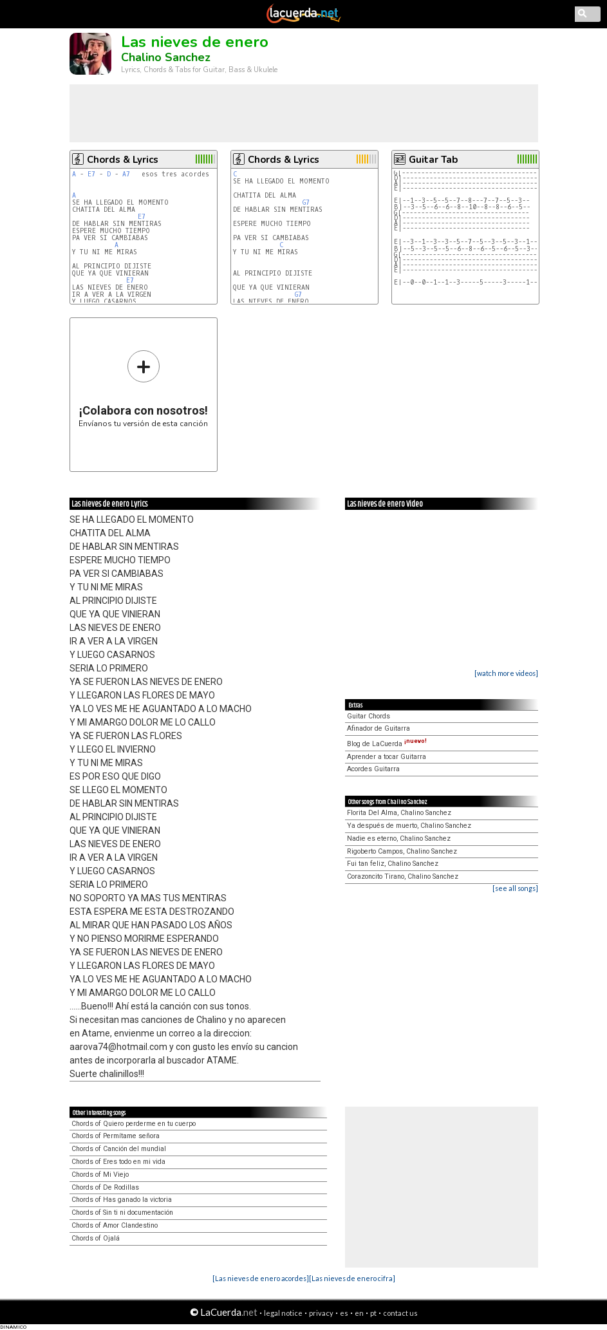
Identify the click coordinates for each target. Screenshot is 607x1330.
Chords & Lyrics (122, 159)
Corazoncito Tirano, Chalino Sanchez (402, 876)
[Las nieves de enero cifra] (352, 1278)
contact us (400, 1313)
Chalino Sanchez (165, 57)
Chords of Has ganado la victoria (121, 1199)
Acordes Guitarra (373, 769)
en (359, 1313)
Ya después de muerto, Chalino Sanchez (409, 825)
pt (373, 1313)
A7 (126, 174)
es (344, 1313)
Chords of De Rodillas (105, 1187)
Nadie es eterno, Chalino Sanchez (399, 838)
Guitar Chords (368, 716)
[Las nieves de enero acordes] (260, 1278)
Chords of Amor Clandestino (114, 1225)
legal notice (283, 1313)
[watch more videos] (506, 673)
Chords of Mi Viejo (100, 1174)
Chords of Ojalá (95, 1238)
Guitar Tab (433, 159)
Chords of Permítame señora (115, 1136)
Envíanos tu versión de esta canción (143, 388)
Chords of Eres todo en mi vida (118, 1161)
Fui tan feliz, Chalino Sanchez (392, 863)
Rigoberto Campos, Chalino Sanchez (402, 851)
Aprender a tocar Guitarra (386, 757)
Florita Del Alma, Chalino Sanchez (399, 813)
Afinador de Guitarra (378, 728)
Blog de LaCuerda (387, 744)
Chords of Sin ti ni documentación (122, 1212)
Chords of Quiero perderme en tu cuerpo (133, 1123)
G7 (306, 202)
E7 (91, 174)
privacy (321, 1313)
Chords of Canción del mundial (118, 1149)
